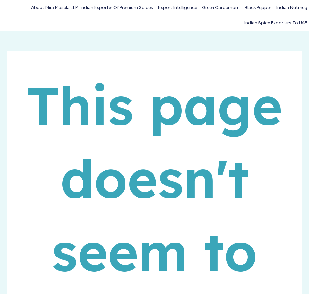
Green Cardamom (221, 7)
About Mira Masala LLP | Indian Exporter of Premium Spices (92, 7)
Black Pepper (258, 7)
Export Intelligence (177, 7)
